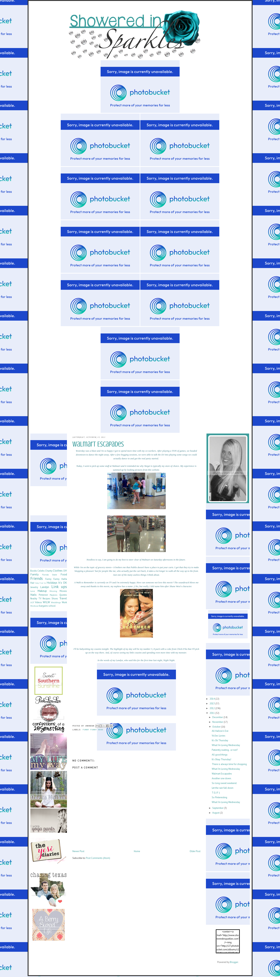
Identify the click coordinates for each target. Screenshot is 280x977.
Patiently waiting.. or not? (225, 749)
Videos (38, 602)
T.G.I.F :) (216, 792)
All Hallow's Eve (220, 730)
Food (64, 574)
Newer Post (78, 851)
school (52, 605)
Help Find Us (40, 583)
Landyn (44, 587)
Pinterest (43, 594)
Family (34, 574)
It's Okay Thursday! (221, 759)
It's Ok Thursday (220, 740)
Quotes (63, 594)
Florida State (49, 574)
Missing (53, 591)
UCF (32, 602)
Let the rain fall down (222, 787)
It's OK (62, 582)
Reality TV (35, 598)
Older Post (195, 851)
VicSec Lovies (218, 735)
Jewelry (34, 587)
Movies (63, 591)
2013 (212, 703)
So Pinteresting (219, 797)
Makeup (42, 591)
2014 (212, 698)
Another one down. (222, 778)
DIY (65, 570)
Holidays (52, 582)
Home (137, 851)
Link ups (59, 586)
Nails (33, 594)
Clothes (58, 570)
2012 (212, 708)
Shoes (55, 598)
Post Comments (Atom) (98, 858)
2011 (212, 713)
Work (64, 602)
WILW (46, 602)
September (218, 808)
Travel (63, 598)
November (218, 722)
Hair (32, 582)
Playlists (53, 595)
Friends (36, 578)
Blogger (234, 962)
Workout (34, 605)
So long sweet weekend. (224, 783)
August (216, 812)
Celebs (41, 570)
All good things (220, 754)
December (217, 717)
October (216, 726)
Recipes (46, 598)
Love (32, 591)
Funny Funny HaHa (93, 730)
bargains (43, 605)
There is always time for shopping (229, 764)
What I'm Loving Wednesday (226, 745)
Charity (48, 570)
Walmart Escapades (222, 773)
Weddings (56, 602)
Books (33, 570)
